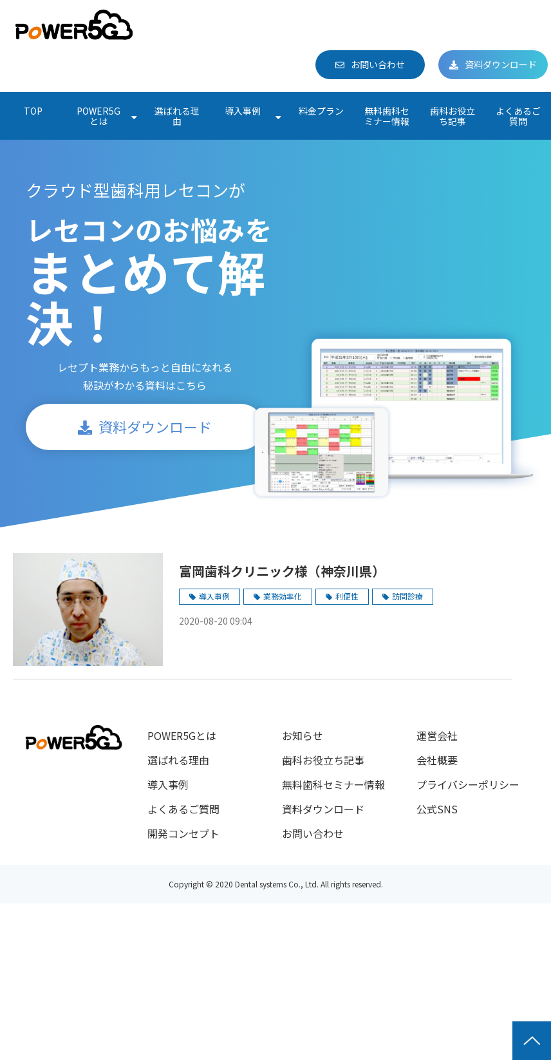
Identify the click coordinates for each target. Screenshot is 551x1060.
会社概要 (437, 760)
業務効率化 (282, 596)
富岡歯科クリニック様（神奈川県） (282, 571)
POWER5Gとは (98, 116)
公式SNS (437, 809)
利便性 (347, 596)
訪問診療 (407, 596)
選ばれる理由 (177, 116)
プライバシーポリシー (467, 784)
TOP (33, 110)
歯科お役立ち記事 (452, 116)
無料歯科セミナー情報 (386, 116)
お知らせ (302, 735)
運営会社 (437, 735)
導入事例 (243, 110)
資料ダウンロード (501, 64)
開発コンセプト (183, 833)
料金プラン (321, 110)
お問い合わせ (378, 64)
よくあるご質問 (518, 116)
